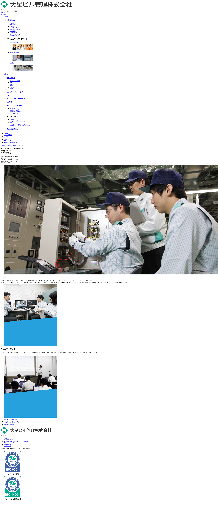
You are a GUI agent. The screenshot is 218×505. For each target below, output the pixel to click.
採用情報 (6, 136)
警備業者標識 (7, 444)
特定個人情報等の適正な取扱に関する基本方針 (16, 441)
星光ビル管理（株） (9, 424)
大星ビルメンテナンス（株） (11, 421)
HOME (2, 145)
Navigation (3, 14)
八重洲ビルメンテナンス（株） (12, 423)
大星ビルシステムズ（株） (11, 419)
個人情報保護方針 (8, 439)
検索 (16, 11)
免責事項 (6, 438)
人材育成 (13, 145)
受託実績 (6, 133)
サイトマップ (7, 446)
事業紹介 (6, 74)
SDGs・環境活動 (8, 135)
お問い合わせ (4, 12)
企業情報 (6, 17)
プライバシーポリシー (9, 442)
